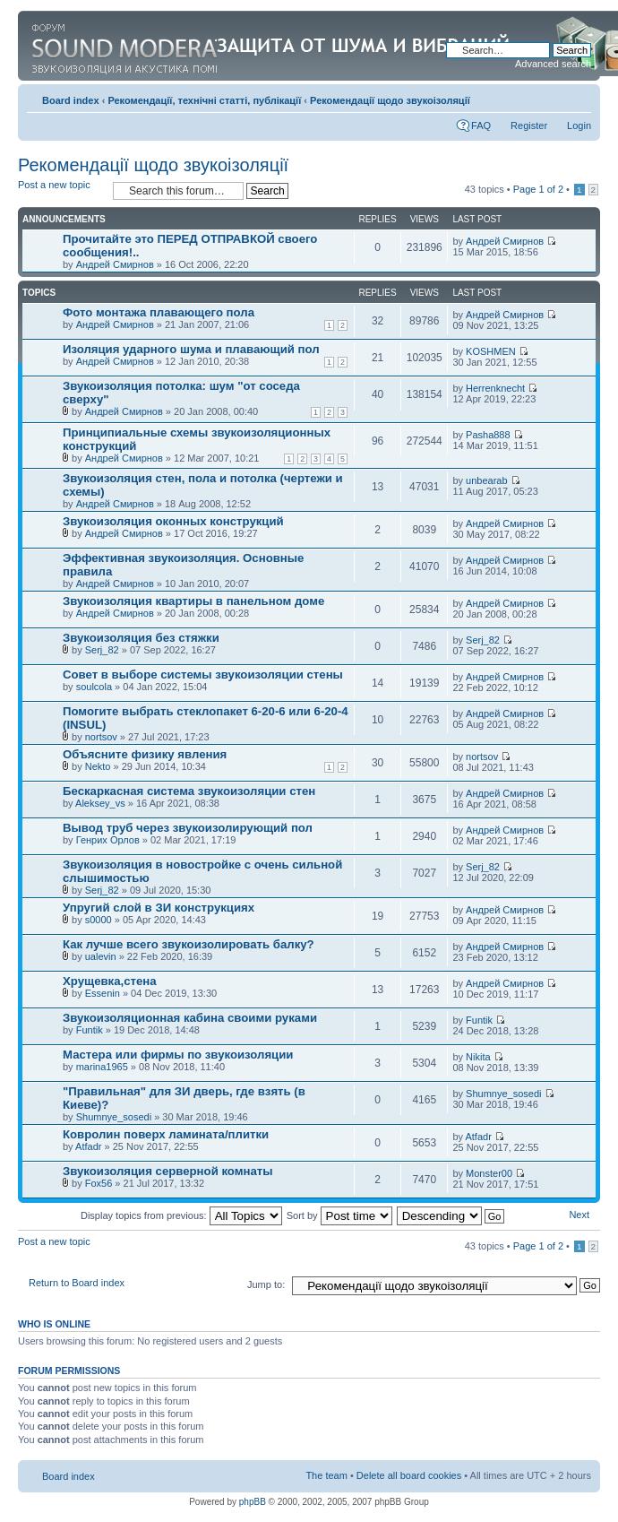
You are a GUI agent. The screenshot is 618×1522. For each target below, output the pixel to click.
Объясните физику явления (145, 754)
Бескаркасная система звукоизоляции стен (189, 791)
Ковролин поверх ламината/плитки (166, 1134)
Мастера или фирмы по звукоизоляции (178, 1054)
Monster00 (489, 1173)
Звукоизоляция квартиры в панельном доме (193, 601)
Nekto (98, 766)
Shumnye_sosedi (113, 1116)
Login (579, 125)
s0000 (98, 919)
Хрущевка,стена (110, 981)
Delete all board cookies (408, 1475)
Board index (70, 100)
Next (579, 1214)
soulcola (94, 686)
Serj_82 (102, 649)
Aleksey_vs (100, 803)
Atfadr (88, 1146)
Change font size (578, 97)
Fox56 (99, 1183)
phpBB (252, 1502)
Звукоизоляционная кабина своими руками (190, 1018)
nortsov (101, 736)
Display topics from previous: (181, 1215)
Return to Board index (76, 1282)
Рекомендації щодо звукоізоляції (390, 100)
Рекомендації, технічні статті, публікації (204, 100)
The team (326, 1475)
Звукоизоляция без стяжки (141, 637)
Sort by (339, 1215)
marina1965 (102, 1066)
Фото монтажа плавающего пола (158, 312)
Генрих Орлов (108, 840)
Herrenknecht (495, 388)
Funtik (89, 1030)
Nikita (478, 1056)
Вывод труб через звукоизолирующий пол (188, 828)
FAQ (481, 125)
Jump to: (266, 1284)
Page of (538, 189)
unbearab (487, 480)
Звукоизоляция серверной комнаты (167, 1171)
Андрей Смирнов (115, 264)
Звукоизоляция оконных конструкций (173, 521)
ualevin (100, 956)
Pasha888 (488, 434)
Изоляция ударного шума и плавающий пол (191, 349)
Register (529, 125)
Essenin (102, 993)
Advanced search (553, 63)
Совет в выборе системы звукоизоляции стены (203, 674)
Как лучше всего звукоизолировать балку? (188, 944)
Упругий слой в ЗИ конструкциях (158, 907)
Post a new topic (61, 190)
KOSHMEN (491, 351)
